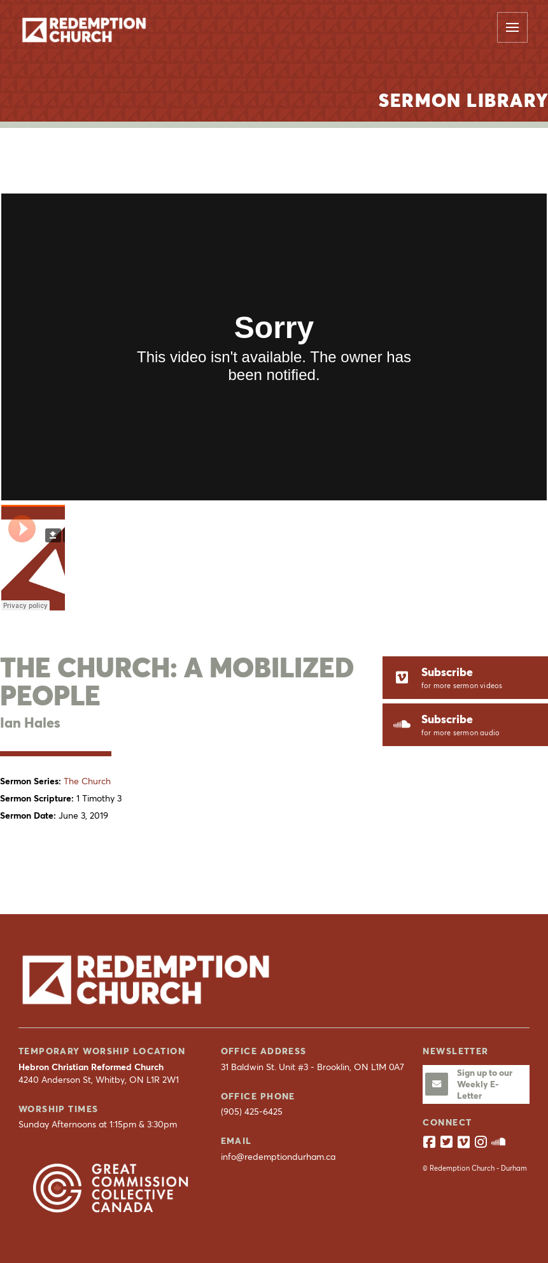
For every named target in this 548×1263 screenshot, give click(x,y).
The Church (87, 781)
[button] (512, 27)
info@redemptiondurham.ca (278, 1156)
